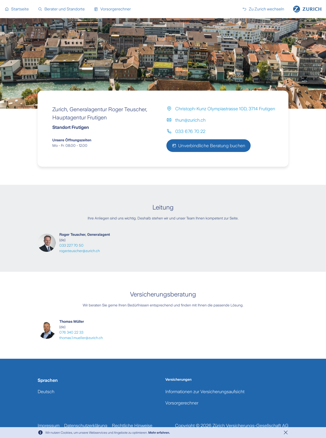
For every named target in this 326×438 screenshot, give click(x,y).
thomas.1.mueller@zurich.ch (81, 338)
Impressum (49, 425)
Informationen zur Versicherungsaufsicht (204, 391)
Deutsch (46, 391)
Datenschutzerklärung (85, 425)
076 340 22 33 (71, 332)
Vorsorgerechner (181, 402)
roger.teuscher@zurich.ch (79, 251)
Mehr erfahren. (159, 432)
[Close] (285, 432)
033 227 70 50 (71, 245)
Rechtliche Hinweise (132, 425)
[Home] (307, 9)
